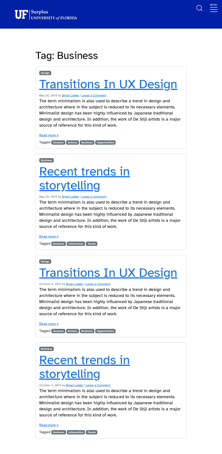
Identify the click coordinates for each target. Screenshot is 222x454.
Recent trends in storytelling (84, 178)
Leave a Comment (94, 95)
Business (87, 142)
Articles (72, 142)
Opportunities (105, 142)
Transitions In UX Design (108, 84)
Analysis (58, 142)
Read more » (49, 135)
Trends (92, 243)
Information (75, 243)
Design (45, 73)
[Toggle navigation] (214, 7)
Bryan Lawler (70, 95)
